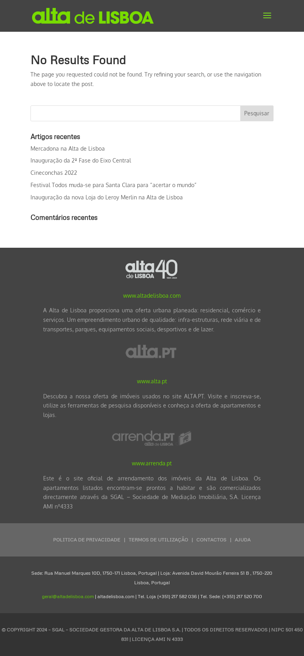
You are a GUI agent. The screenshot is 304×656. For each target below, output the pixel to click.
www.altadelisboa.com (151, 295)
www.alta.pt (152, 381)
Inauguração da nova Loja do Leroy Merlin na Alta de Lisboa (106, 197)
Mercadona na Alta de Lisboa (67, 148)
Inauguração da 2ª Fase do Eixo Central (80, 160)
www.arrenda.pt (152, 463)
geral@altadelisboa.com (68, 596)
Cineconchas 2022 (53, 172)
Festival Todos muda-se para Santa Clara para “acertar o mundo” (113, 185)
